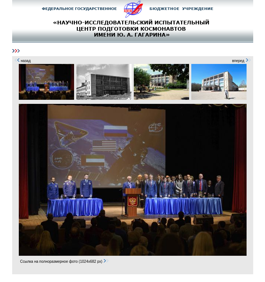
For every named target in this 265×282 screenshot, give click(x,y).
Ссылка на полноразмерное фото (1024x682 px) (64, 261)
